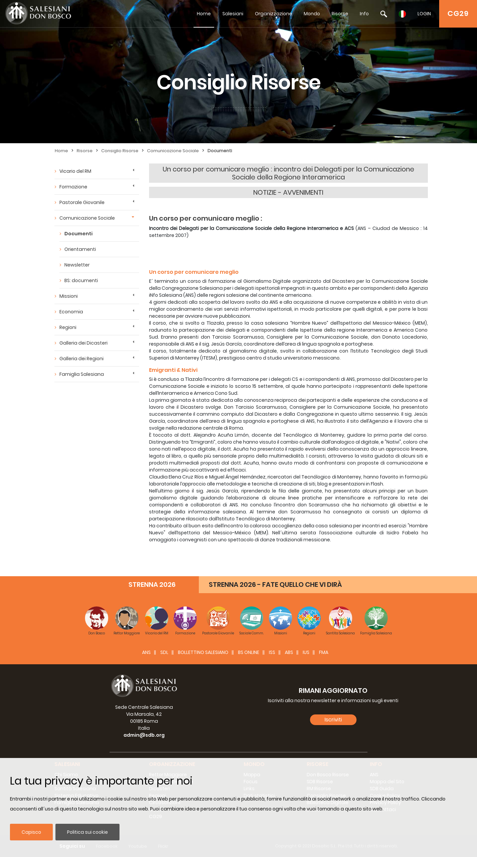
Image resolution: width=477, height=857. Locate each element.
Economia (71, 311)
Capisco (31, 832)
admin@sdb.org (144, 735)
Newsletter (77, 265)
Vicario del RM (75, 171)
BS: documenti (81, 280)
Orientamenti (80, 249)
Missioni (68, 296)
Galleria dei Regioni (81, 358)
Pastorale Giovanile (82, 202)
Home (204, 13)
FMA (323, 652)
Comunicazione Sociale (173, 151)
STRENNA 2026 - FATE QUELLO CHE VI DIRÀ (275, 584)
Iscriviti (333, 719)
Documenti (219, 151)
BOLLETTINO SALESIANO (203, 652)
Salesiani (232, 13)
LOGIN (424, 13)
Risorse (340, 13)
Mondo (312, 13)
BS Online (248, 652)
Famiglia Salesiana (81, 374)
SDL (164, 652)
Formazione (73, 186)
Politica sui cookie (87, 832)
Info (364, 13)
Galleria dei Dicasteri (83, 343)
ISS (272, 652)
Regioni (67, 327)
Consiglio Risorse (119, 151)
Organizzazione (273, 13)
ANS (146, 652)
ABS (289, 652)
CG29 (458, 13)
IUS (306, 652)
